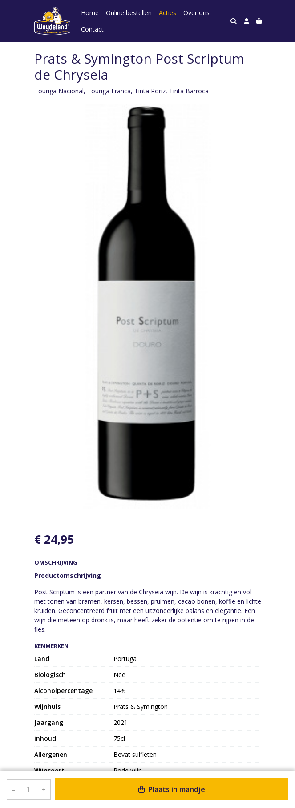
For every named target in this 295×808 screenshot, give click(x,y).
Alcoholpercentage (63, 690)
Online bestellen (129, 12)
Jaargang (48, 722)
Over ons (196, 12)
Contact (92, 29)
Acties (167, 12)
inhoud (45, 738)
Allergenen (50, 754)
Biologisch (50, 674)
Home (90, 12)
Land (41, 658)
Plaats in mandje (171, 789)
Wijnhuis (47, 706)
